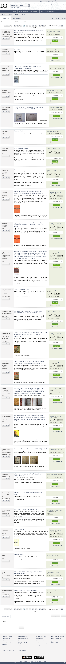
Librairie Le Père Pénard (55, 449)
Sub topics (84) (17, 18)
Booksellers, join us (23, 636)
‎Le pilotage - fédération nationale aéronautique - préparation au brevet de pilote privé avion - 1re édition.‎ (29, 224)
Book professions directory (48, 11)
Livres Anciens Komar (52, 474)
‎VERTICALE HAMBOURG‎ (21, 289)
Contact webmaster (39, 640)
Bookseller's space (60, 1)
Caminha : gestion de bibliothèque (22, 643)
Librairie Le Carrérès (54, 107)
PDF (54, 18)
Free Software (22, 650)
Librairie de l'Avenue (51, 90)
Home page (13, 11)
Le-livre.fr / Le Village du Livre (53, 148)
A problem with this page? (41, 643)
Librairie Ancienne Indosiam (53, 590)
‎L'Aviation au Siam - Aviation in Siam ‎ (25, 590)
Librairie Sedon (53, 67)
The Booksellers (34, 11)
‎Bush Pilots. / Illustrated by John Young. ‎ (26, 509)
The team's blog (38, 638)
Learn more (47, 662)
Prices (20, 646)
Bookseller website (23, 638)
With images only (20, 21)
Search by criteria (15, 7)
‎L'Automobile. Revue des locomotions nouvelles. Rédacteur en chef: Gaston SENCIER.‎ (28, 108)
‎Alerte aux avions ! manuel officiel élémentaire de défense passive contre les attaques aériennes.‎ (29, 362)
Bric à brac (21, 648)
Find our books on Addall (7, 650)
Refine (63, 22)
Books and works (23, 11)
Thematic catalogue (13, 14)
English (20, 661)
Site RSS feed (55, 642)
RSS (58, 18)
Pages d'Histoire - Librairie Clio (54, 572)
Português (31, 661)
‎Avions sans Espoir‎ (19, 529)
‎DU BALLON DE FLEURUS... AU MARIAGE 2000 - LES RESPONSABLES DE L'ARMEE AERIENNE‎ (28, 312)
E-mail (63, 18)
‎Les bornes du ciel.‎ (19, 49)
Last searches (5, 616)
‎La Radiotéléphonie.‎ (20, 170)
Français (25, 661)
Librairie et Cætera (54, 388)
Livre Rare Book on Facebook (56, 639)
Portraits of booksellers (8, 640)
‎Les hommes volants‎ (20, 90)
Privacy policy (38, 645)
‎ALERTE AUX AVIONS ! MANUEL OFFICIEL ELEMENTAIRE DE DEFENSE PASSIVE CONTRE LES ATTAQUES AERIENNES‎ (30, 334)
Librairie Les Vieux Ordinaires (53, 31)
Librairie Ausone (50, 49)
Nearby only (28, 21)
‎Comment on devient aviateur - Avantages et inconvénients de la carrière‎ (27, 67)
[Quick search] (20, 5)
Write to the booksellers (46, 1)
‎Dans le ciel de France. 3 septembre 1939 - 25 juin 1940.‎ (30, 449)
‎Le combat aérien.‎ (19, 131)
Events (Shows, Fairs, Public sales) (6, 643)
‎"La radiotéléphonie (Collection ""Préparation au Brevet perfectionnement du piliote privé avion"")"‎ (29, 192)
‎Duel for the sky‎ (19, 555)
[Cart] (51, 5)
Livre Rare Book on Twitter (57, 636)
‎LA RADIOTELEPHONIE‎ (21, 148)
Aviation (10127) (5, 18)
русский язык (38, 661)
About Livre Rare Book (41, 636)
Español (44, 661)
